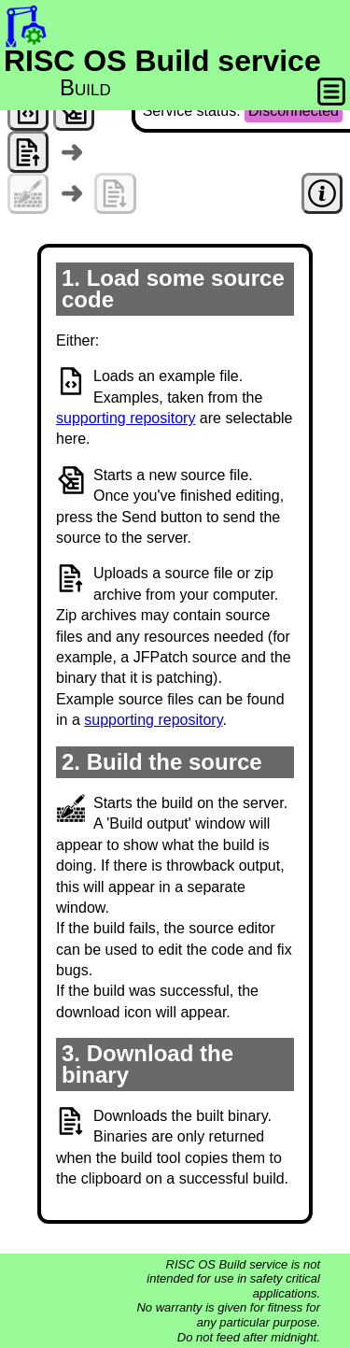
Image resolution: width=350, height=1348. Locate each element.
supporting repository (125, 418)
